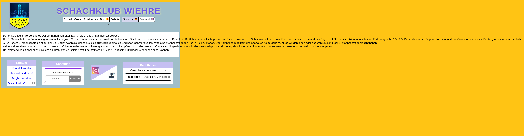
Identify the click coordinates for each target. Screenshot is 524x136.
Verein (78, 19)
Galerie (115, 19)
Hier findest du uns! (21, 73)
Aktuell (68, 19)
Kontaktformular (21, 68)
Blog (103, 19)
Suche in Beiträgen (63, 72)
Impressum (133, 76)
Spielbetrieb (91, 19)
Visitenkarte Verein (19, 83)
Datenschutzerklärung (157, 76)
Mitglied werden (21, 78)
